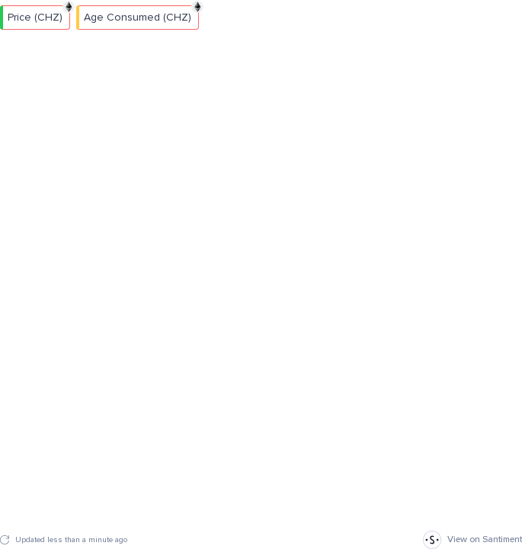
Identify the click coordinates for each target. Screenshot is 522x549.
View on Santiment (472, 540)
